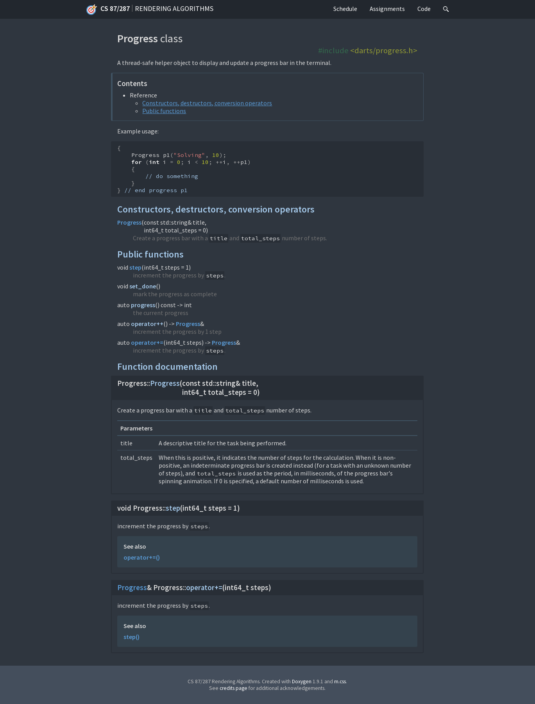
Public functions (164, 111)
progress (143, 305)
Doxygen (301, 681)
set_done (142, 286)
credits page (233, 688)
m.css (340, 681)
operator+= (147, 342)
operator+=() (141, 557)
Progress (129, 222)
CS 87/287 (108, 9)
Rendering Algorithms (174, 8)
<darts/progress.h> (383, 50)
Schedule (345, 9)
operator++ (147, 324)
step (135, 267)
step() (131, 637)
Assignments (387, 9)
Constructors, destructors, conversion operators (207, 103)
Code (424, 9)
